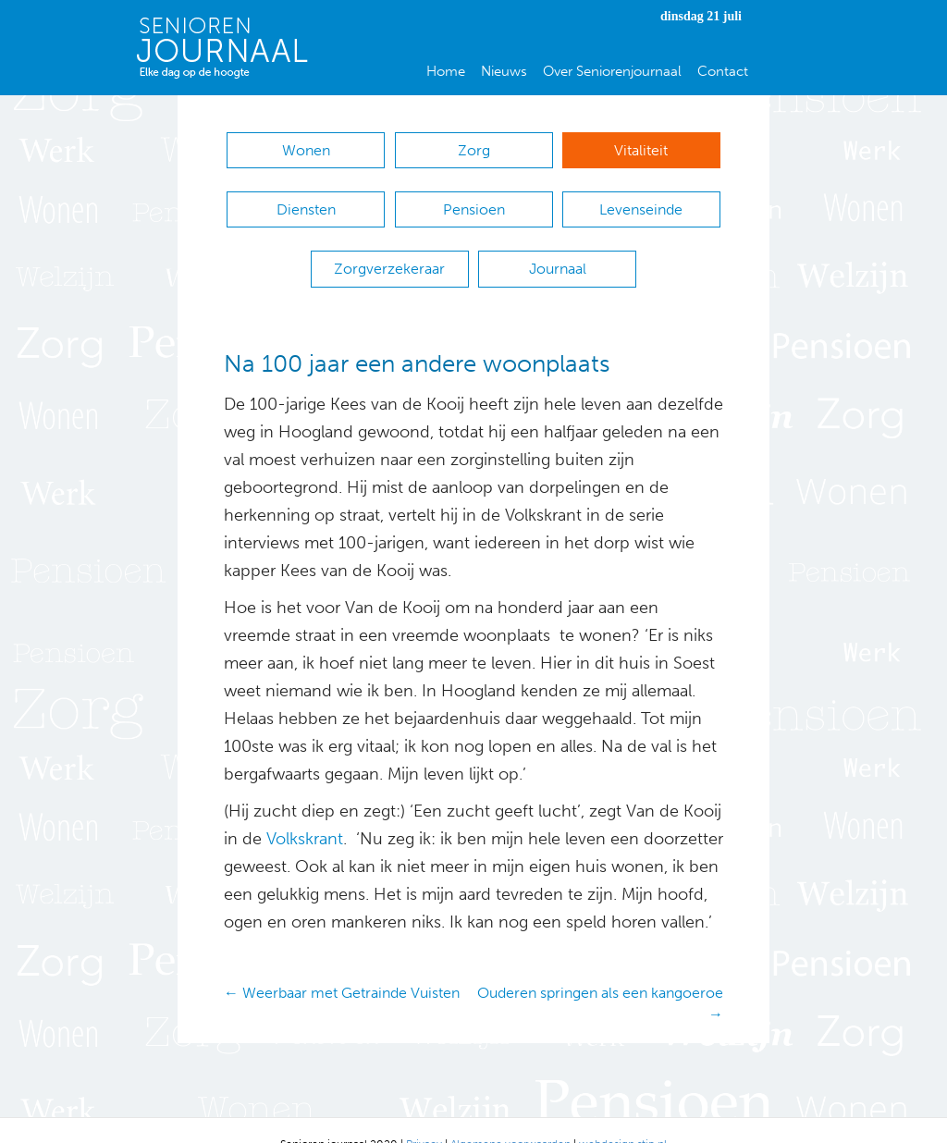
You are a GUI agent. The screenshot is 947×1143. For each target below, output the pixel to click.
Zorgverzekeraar (389, 250)
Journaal (557, 250)
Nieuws (504, 71)
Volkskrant (302, 811)
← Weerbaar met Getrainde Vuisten (342, 965)
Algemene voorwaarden (510, 1116)
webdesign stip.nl (623, 1116)
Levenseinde (641, 200)
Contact (722, 71)
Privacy (424, 1116)
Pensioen (474, 200)
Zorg (474, 150)
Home (445, 71)
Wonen (306, 150)
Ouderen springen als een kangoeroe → (600, 975)
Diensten (306, 200)
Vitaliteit (641, 150)
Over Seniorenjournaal (612, 71)
